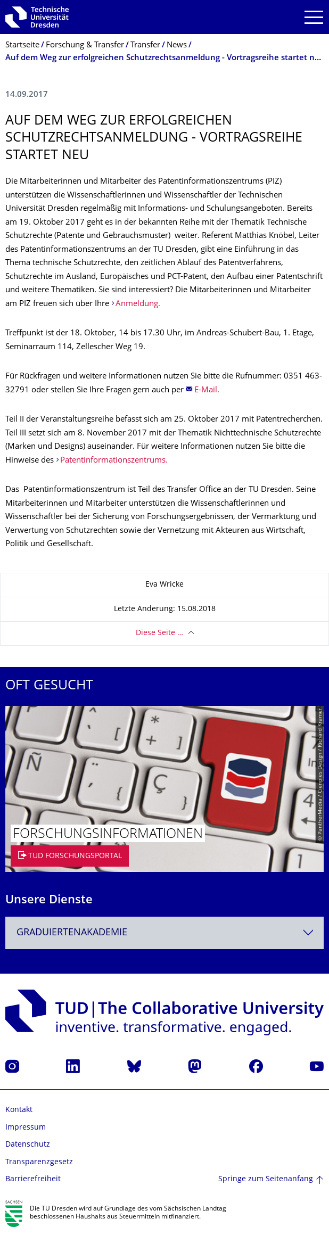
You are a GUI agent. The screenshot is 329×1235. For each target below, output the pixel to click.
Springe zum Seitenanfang (265, 1179)
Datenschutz (27, 1144)
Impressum (25, 1127)
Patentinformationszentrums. (114, 461)
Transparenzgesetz (39, 1162)
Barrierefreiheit (33, 1179)
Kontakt (18, 1110)
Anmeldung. (138, 304)
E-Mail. (207, 390)
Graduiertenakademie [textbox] (72, 932)
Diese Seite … (159, 633)
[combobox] (164, 933)
